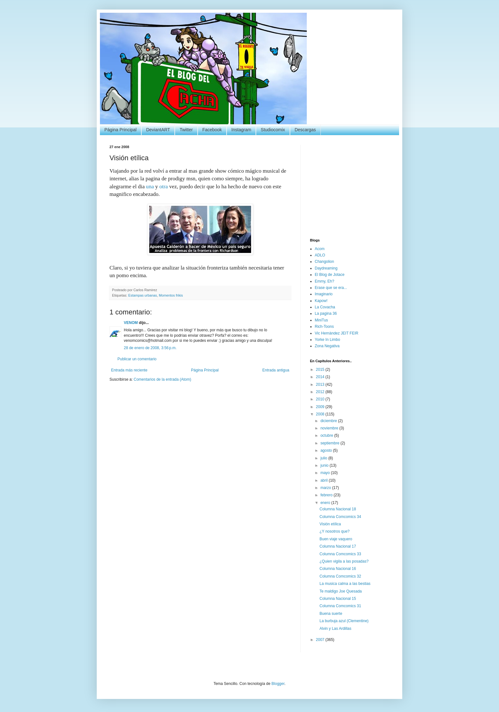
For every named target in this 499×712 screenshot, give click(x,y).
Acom (320, 249)
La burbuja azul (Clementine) (344, 621)
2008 (321, 414)
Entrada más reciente (129, 370)
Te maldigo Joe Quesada (341, 591)
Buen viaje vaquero (336, 539)
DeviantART (158, 129)
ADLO (320, 255)
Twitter (186, 129)
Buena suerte (331, 613)
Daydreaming (326, 268)
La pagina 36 (326, 313)
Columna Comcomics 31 (340, 606)
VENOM (131, 322)
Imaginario (324, 294)
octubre (327, 435)
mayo (325, 473)
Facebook (212, 129)
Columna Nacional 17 (338, 546)
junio (325, 465)
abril (324, 480)
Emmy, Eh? (324, 281)
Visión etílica (330, 524)
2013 (321, 384)
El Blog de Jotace (329, 274)
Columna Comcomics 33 (340, 554)
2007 (321, 639)
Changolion (324, 261)
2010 (321, 399)
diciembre (329, 421)
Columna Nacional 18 (338, 509)
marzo (326, 487)
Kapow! (321, 300)
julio (324, 458)
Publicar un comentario (137, 359)
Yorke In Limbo (327, 339)
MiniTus (321, 320)
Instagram (241, 129)
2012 (321, 392)
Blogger (278, 683)
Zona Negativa (327, 346)
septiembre (330, 443)
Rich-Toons (324, 326)
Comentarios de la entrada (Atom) (162, 379)
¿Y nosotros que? (335, 531)
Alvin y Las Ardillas (335, 628)
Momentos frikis (171, 295)
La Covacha (325, 307)
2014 (321, 377)
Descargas (305, 129)
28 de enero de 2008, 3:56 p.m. (150, 348)
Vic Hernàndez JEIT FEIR (336, 333)
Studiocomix (273, 129)
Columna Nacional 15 (338, 598)
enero (325, 502)
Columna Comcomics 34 (340, 516)
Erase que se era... (331, 287)
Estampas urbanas (142, 295)
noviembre (329, 428)
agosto (326, 450)
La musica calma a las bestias (345, 583)
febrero (327, 495)
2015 (321, 369)
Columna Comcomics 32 (340, 576)
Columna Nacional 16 (338, 568)
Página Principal (120, 129)
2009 (321, 407)
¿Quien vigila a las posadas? (344, 561)
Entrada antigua (275, 370)
